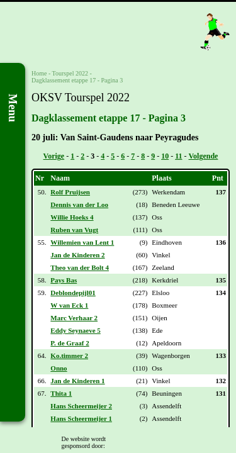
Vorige (54, 156)
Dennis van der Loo (79, 204)
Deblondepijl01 (73, 292)
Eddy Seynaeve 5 (75, 330)
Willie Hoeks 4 (71, 217)
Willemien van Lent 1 (82, 242)
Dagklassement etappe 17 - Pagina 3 (77, 80)
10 (165, 156)
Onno (58, 368)
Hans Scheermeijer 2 (81, 406)
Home (39, 73)
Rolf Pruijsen (70, 192)
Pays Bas (63, 280)
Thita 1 (61, 393)
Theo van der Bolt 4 (79, 267)
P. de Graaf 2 (69, 343)
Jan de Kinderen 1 (77, 380)
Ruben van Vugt (74, 229)
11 (178, 156)
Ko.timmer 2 (69, 355)
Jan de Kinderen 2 (77, 255)
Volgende (203, 156)
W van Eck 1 (69, 305)
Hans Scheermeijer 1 (81, 418)
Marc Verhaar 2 (74, 318)
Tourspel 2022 (70, 73)
